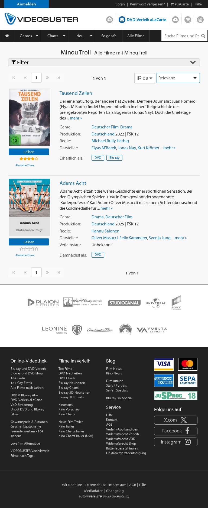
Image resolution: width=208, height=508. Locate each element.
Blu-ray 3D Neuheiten (74, 392)
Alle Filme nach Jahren (27, 387)
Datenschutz (95, 484)
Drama (126, 127)
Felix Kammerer (133, 237)
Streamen (175, 18)
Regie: (65, 140)
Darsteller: (69, 147)
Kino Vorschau (68, 409)
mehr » (76, 118)
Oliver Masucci (105, 237)
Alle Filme (136, 35)
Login (120, 4)
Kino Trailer (66, 426)
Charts (52, 35)
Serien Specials (117, 390)
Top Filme (65, 368)
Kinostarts (65, 404)
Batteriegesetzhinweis (122, 448)
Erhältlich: (71, 158)
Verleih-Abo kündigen (122, 429)
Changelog (115, 490)
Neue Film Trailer (70, 421)
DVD (98, 157)
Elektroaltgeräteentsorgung (126, 453)
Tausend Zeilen (76, 93)
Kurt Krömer (148, 147)
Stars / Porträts (116, 385)
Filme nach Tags (22, 455)
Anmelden (26, 4)
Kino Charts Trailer (71, 431)
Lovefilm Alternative (25, 443)
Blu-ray (114, 157)
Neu (79, 35)
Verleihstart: (70, 244)
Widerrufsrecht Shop (121, 443)
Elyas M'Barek (104, 147)
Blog (200, 18)
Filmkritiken (114, 380)
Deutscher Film (105, 127)
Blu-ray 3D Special (119, 398)
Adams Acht (73, 183)
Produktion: (70, 134)
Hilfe (109, 415)
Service (113, 407)
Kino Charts (66, 414)
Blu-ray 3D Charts (71, 397)
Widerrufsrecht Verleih (122, 434)
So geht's (108, 35)
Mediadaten (93, 490)
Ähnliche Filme (24, 165)
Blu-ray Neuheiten (71, 382)
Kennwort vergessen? (147, 4)
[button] (144, 78)
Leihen (29, 151)
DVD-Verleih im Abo (109, 18)
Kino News (114, 373)
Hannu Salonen (105, 231)
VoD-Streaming (22, 404)
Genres (26, 35)
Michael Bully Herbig (110, 140)
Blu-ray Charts (68, 387)
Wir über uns (72, 484)
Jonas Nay (127, 147)
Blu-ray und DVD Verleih (28, 368)
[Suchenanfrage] (184, 35)
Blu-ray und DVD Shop (27, 373)
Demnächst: (73, 255)
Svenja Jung (160, 237)
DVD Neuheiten (70, 373)
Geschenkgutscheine (26, 426)
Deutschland (103, 134)
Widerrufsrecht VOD (120, 438)
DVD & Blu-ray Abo (24, 395)
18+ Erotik (18, 378)
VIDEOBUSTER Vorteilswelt (30, 450)
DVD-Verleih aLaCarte (146, 19)
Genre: (65, 127)
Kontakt (111, 419)
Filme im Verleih (74, 361)
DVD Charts (66, 378)
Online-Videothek (28, 361)
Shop (187, 18)
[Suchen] (203, 36)
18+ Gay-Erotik (21, 382)
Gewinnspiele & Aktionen (29, 421)
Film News (114, 368)
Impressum (117, 484)
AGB (109, 424)
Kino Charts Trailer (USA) (75, 435)
